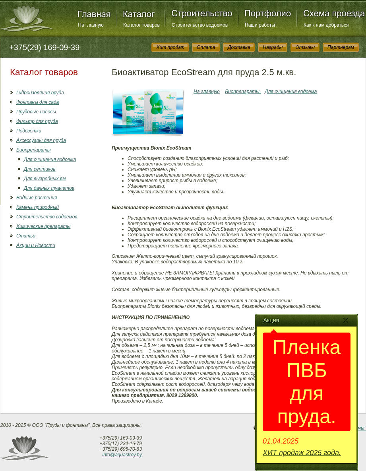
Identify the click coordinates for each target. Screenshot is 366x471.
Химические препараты (43, 226)
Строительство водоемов (200, 25)
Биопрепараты (33, 150)
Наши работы (260, 25)
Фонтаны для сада (37, 102)
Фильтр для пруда (37, 121)
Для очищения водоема (50, 159)
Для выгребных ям (45, 178)
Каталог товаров (141, 25)
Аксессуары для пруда (41, 140)
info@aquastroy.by (122, 454)
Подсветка (28, 131)
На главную (90, 25)
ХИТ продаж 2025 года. (302, 453)
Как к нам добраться (326, 25)
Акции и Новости (35, 245)
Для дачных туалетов (49, 188)
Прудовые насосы (36, 112)
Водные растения (36, 197)
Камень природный (37, 207)
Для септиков (40, 169)
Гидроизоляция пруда (40, 92)
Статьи (25, 236)
